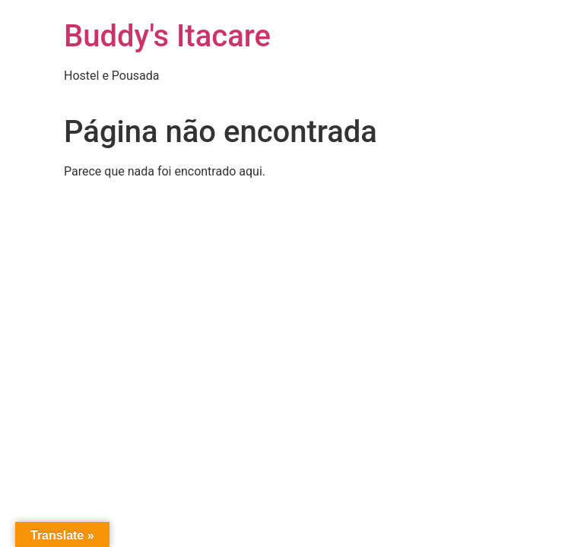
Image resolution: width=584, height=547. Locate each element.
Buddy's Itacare (167, 36)
